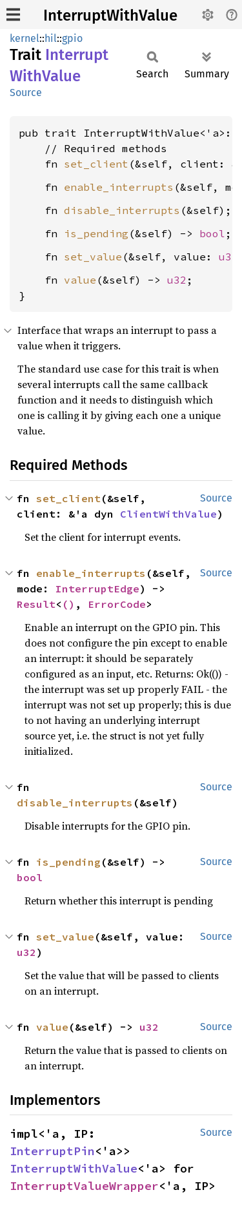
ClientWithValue (168, 513)
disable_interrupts (122, 210)
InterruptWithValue (110, 15)
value (80, 279)
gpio (72, 38)
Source (26, 92)
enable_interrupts (119, 186)
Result (36, 604)
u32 (228, 256)
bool (212, 233)
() (68, 604)
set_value (93, 256)
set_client (96, 163)
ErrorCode (117, 604)
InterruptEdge (97, 588)
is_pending (96, 233)
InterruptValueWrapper (84, 1185)
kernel (24, 38)
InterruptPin (52, 1151)
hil (51, 38)
